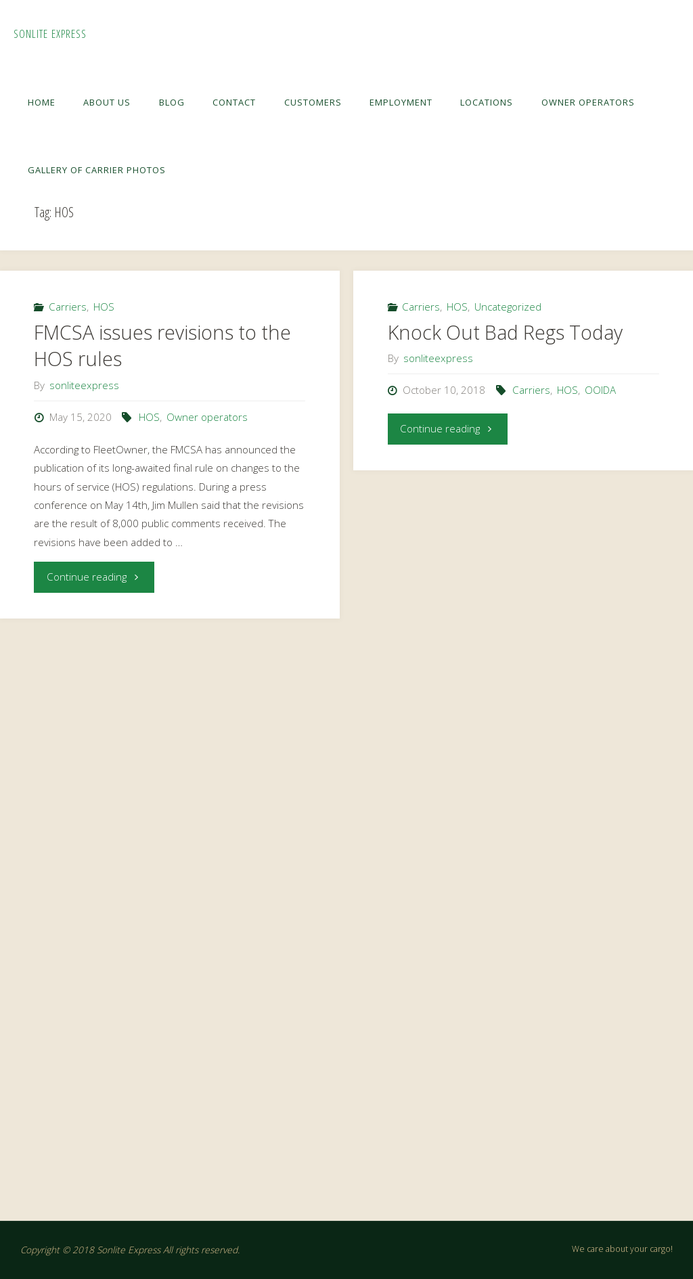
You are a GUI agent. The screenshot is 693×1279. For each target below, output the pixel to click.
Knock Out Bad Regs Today (505, 332)
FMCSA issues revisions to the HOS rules (162, 345)
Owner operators (207, 417)
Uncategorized (507, 306)
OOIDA (600, 390)
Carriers (68, 306)
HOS (103, 306)
